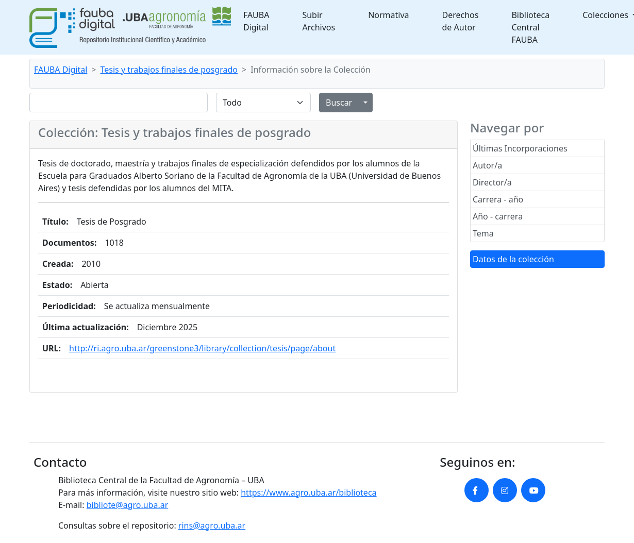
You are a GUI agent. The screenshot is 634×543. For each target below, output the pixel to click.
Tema (483, 233)
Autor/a (487, 165)
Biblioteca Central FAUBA (530, 27)
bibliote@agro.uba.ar (128, 505)
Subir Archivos (318, 21)
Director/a (492, 182)
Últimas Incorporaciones (520, 148)
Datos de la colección (513, 259)
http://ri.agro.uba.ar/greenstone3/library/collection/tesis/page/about (202, 348)
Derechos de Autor (460, 21)
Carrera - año (498, 199)
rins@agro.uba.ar (211, 525)
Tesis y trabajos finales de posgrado (169, 69)
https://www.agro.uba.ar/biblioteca (308, 492)
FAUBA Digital (256, 21)
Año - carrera (498, 216)
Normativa (388, 15)
